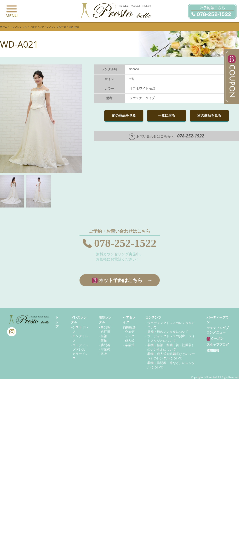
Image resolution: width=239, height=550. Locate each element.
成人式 (129, 340)
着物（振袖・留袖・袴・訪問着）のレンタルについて (171, 347)
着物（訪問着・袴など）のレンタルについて (171, 365)
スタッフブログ (218, 344)
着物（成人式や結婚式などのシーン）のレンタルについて (171, 356)
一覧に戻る (166, 115)
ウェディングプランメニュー (218, 330)
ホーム (3, 26)
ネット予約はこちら (120, 280)
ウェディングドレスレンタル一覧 (48, 26)
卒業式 (129, 345)
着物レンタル (105, 320)
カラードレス (80, 356)
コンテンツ (153, 317)
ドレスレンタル (18, 26)
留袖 (104, 340)
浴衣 (104, 354)
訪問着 (105, 345)
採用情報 (213, 351)
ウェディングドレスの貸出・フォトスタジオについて (171, 338)
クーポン (215, 339)
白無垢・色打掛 (107, 329)
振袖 (104, 336)
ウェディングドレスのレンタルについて (171, 325)
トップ (57, 322)
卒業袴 (105, 349)
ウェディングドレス (80, 347)
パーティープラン (218, 320)
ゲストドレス (80, 329)
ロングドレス (80, 338)
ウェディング (129, 334)
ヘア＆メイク (129, 320)
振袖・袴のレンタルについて (168, 331)
